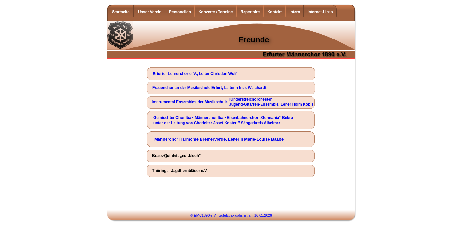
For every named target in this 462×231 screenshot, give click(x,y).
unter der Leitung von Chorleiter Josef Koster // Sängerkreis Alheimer (216, 123)
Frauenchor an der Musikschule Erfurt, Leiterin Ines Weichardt (209, 87)
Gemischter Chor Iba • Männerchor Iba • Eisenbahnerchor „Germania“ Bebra (223, 118)
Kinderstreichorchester (250, 99)
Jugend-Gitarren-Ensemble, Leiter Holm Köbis (271, 104)
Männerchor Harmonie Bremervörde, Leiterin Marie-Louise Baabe (219, 139)
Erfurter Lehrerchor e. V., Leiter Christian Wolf (194, 74)
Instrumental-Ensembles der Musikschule (190, 102)
